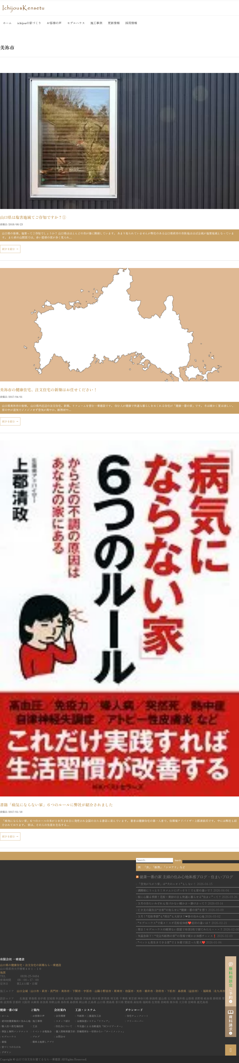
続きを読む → (10, 249)
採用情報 (131, 23)
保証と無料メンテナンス (15, 1031)
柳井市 (149, 991)
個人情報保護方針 (65, 1031)
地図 (3, 972)
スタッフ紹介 (63, 1021)
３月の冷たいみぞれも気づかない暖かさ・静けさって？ (172, 903)
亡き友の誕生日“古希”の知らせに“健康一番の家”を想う (173, 910)
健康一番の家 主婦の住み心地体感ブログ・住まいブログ (186, 877)
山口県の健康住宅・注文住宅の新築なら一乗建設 (30, 965)
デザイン (6, 1052)
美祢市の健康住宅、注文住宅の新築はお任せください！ (48, 389)
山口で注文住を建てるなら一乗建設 (38, 1059)
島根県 (182, 991)
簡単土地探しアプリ (43, 1042)
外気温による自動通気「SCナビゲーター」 (100, 1026)
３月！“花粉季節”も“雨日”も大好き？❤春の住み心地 (171, 916)
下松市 (171, 991)
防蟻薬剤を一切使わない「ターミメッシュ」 (101, 1031)
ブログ (36, 1036)
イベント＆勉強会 (42, 1031)
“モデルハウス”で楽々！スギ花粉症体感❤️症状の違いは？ (174, 923)
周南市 (118, 991)
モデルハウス (76, 23)
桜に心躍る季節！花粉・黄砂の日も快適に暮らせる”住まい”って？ (179, 897)
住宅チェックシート (137, 1016)
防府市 (160, 991)
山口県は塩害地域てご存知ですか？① (33, 217)
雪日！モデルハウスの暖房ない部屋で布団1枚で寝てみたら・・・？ (180, 929)
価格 (4, 1042)
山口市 (35, 991)
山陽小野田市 (102, 991)
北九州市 (219, 991)
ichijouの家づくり (29, 23)
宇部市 (87, 991)
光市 (139, 991)
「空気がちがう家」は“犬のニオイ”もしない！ (167, 884)
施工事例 (96, 23)
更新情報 (114, 23)
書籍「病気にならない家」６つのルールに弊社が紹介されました (56, 804)
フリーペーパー (135, 1021)
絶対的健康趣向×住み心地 (16, 1021)
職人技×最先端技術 (12, 1026)
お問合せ (60, 1036)
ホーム (7, 23)
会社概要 (60, 1016)
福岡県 (207, 991)
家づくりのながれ (11, 1047)
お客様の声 (54, 23)
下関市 (76, 991)
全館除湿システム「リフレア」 (94, 1021)
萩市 (44, 991)
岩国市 (129, 991)
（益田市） (193, 991)
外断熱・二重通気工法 (89, 1016)
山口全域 (22, 991)
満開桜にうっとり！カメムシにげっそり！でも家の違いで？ (175, 890)
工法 (34, 1026)
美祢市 (65, 991)
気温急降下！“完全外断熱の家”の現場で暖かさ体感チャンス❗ (177, 936)
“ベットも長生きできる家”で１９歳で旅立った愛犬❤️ (171, 942)
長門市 (54, 991)
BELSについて (64, 1026)
